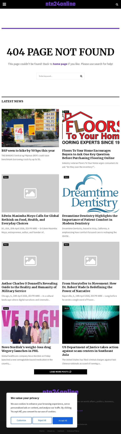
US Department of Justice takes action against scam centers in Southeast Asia (90, 351)
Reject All (42, 420)
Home (41, 431)
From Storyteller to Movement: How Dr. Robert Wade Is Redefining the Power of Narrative (89, 287)
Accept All (63, 420)
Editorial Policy (73, 431)
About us (50, 431)
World (6, 112)
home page (60, 64)
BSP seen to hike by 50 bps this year (28, 150)
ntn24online (60, 4)
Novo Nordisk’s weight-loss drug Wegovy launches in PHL (26, 349)
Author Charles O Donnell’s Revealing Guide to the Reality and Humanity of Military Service (30, 287)
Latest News (12, 101)
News (66, 112)
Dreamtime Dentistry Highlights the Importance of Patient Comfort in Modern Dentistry (89, 219)
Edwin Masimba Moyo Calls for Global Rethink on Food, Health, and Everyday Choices (30, 219)
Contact (61, 431)
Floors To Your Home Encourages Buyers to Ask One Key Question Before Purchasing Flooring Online (88, 154)
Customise (21, 420)
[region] (41, 411)
